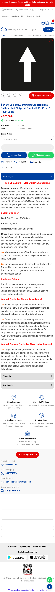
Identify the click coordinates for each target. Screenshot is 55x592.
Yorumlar (7, 376)
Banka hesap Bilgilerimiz (27, 552)
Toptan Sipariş (24, 547)
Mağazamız (12, 547)
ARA (48, 29)
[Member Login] (47, 23)
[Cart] (52, 23)
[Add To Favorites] (51, 41)
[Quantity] (27, 147)
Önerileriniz (8, 385)
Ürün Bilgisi (8, 176)
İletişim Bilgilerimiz (40, 547)
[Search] (27, 29)
